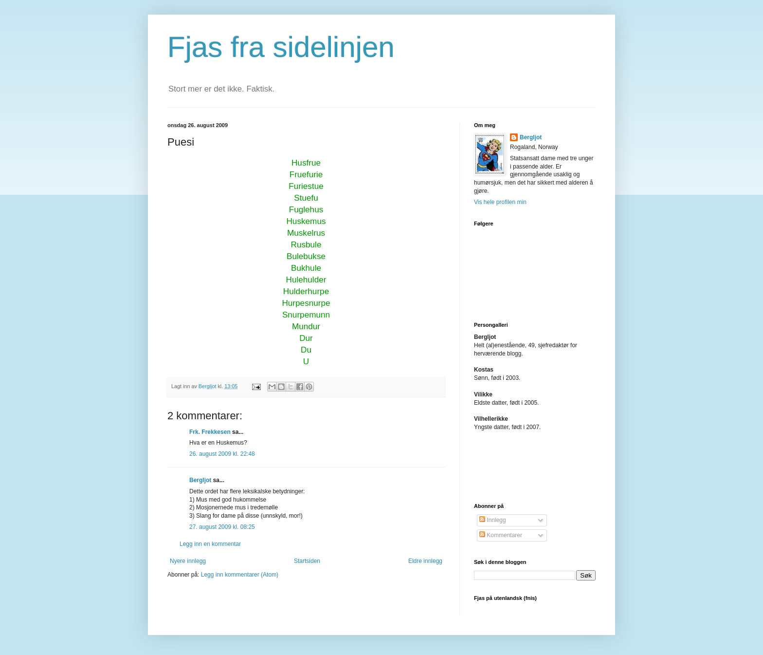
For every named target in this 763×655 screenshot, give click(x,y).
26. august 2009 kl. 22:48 (222, 453)
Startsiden (307, 561)
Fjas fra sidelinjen (281, 47)
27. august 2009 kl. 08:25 (222, 527)
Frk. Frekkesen (210, 432)
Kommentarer (500, 535)
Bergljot (200, 480)
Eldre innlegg (425, 561)
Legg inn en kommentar (210, 544)
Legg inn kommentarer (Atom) (239, 574)
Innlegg (492, 520)
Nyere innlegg (188, 561)
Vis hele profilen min (500, 202)
